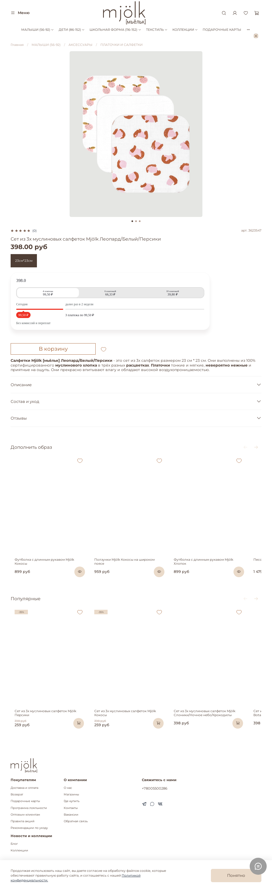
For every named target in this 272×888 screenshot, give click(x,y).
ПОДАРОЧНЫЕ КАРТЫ (222, 30)
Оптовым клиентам (25, 814)
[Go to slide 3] (140, 221)
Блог (14, 844)
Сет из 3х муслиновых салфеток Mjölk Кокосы (134, 727)
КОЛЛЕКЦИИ (185, 30)
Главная (17, 45)
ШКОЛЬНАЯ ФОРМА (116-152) (115, 30)
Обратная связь (76, 821)
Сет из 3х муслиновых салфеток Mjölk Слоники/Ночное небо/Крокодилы (215, 729)
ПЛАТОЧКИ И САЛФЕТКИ (121, 45)
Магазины (71, 794)
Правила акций (23, 821)
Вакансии (71, 814)
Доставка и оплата (24, 788)
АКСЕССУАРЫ (80, 45)
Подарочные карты (25, 801)
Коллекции (19, 850)
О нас (68, 788)
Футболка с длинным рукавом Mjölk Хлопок (220, 570)
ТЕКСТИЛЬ (157, 30)
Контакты (71, 808)
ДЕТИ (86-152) (72, 30)
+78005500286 (154, 788)
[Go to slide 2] (136, 221)
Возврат (17, 794)
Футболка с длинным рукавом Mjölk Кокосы (47, 570)
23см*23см (23, 261)
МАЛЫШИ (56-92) (37, 30)
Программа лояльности (29, 808)
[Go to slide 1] (132, 221)
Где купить (71, 801)
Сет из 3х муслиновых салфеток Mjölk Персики (49, 727)
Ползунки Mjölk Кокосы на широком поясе (132, 570)
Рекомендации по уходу (29, 828)
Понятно (236, 875)
